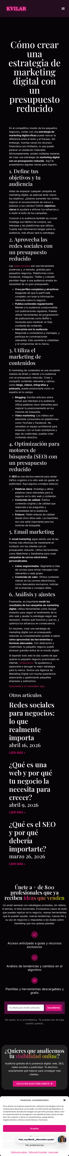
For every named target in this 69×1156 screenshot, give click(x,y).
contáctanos (26, 662)
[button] (64, 1100)
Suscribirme (53, 1007)
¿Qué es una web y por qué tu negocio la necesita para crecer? (30, 781)
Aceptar (34, 1128)
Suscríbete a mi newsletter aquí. (27, 686)
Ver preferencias (34, 1145)
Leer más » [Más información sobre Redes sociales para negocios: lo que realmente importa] (17, 752)
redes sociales (22, 265)
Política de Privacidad (37, 1152)
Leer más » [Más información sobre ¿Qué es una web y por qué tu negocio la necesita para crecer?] (17, 812)
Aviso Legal (53, 1152)
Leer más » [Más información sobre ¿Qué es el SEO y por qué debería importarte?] (17, 864)
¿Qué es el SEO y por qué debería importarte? (32, 836)
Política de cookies (19, 1152)
